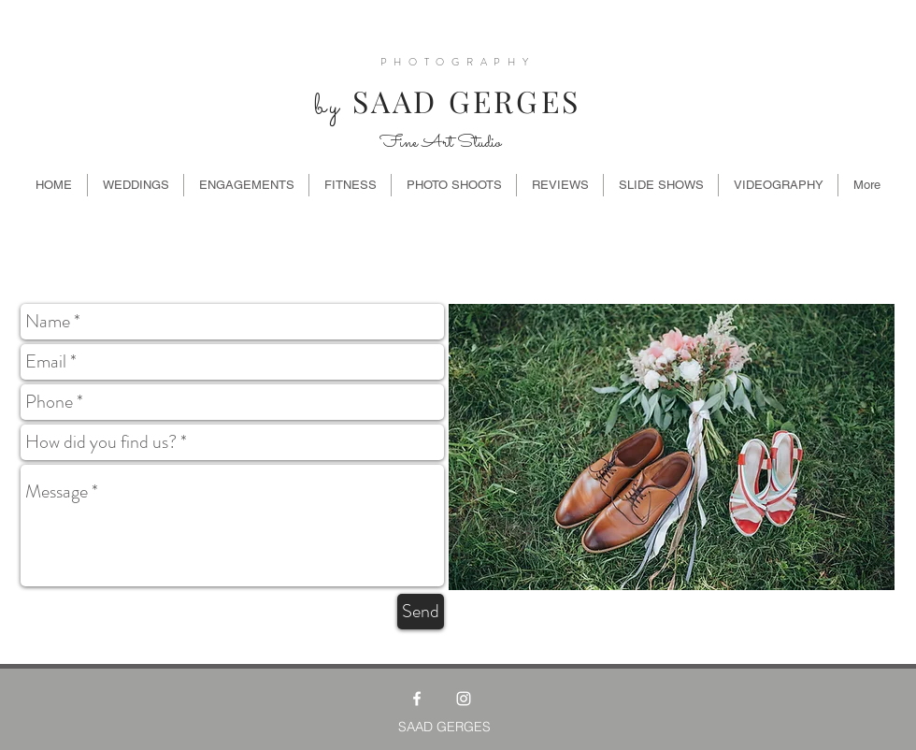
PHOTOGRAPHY (458, 61)
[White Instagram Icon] (463, 698)
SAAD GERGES (442, 100)
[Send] (420, 611)
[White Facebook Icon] (417, 698)
